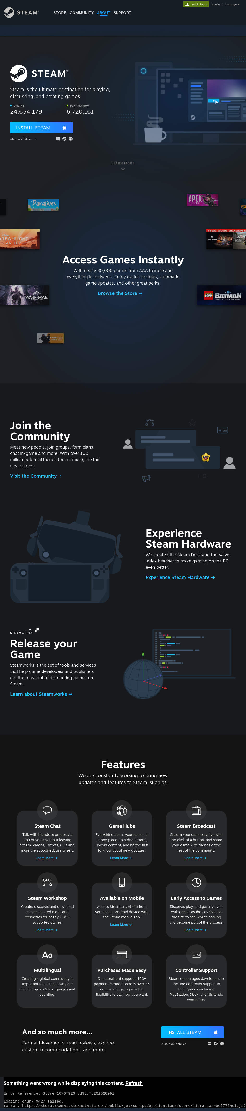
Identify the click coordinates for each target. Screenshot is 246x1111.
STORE (60, 12)
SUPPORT (122, 12)
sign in (216, 4)
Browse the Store (118, 293)
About (103, 12)
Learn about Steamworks (39, 694)
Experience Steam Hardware (178, 577)
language (231, 4)
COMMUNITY (82, 12)
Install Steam (33, 127)
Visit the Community (34, 476)
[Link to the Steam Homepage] (25, 16)
